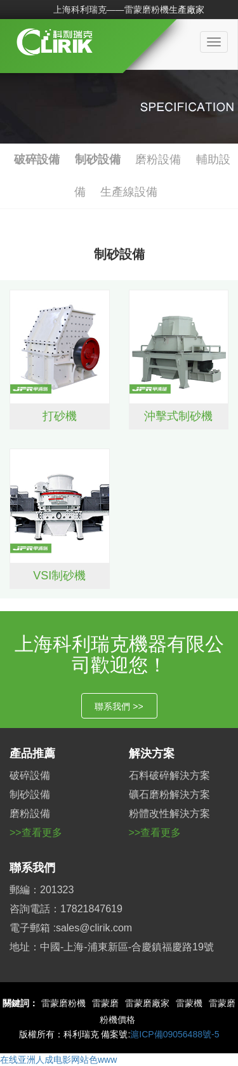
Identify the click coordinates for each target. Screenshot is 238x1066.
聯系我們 (32, 867)
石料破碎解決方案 (169, 775)
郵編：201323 (42, 889)
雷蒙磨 (105, 1003)
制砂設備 (98, 159)
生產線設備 (128, 192)
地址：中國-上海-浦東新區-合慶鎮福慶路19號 (112, 946)
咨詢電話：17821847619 (66, 908)
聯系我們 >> (119, 706)
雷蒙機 (189, 1003)
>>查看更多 (36, 832)
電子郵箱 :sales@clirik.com (71, 927)
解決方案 (152, 753)
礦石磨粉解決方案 (169, 794)
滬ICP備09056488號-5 (174, 1034)
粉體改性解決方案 (169, 813)
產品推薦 (32, 753)
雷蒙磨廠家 (147, 1003)
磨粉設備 (158, 159)
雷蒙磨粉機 (63, 1003)
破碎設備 (37, 159)
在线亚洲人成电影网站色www (58, 1060)
